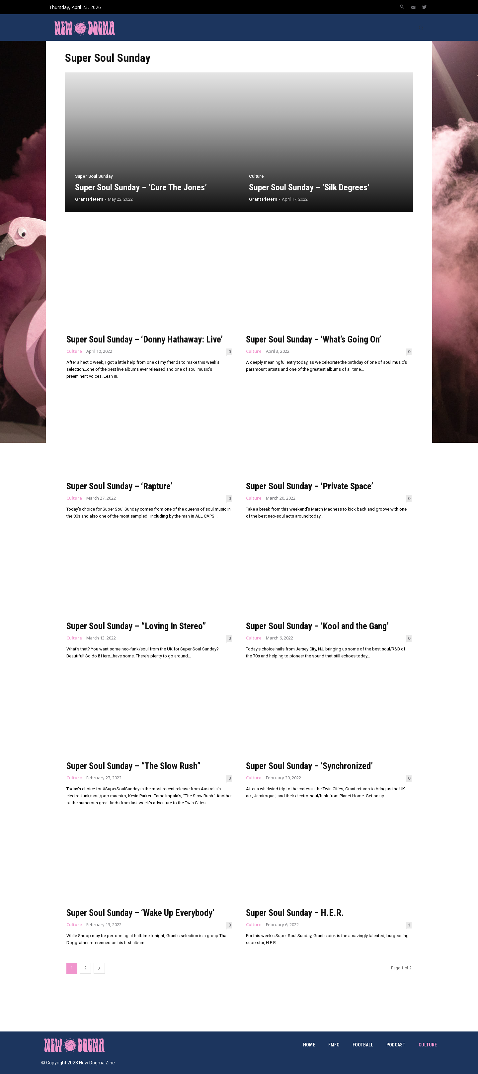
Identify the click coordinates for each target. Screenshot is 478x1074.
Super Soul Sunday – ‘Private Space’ (312, 486)
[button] (402, 7)
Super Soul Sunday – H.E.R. (296, 912)
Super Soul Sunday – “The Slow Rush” (135, 765)
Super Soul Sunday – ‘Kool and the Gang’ (320, 626)
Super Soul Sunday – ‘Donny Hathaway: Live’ (147, 339)
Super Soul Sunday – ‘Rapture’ (121, 486)
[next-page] (99, 968)
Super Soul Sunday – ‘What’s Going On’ (315, 339)
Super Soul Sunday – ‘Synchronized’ (311, 765)
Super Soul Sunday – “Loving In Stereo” (138, 626)
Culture (256, 176)
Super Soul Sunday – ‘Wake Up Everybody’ (143, 912)
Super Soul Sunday (94, 176)
